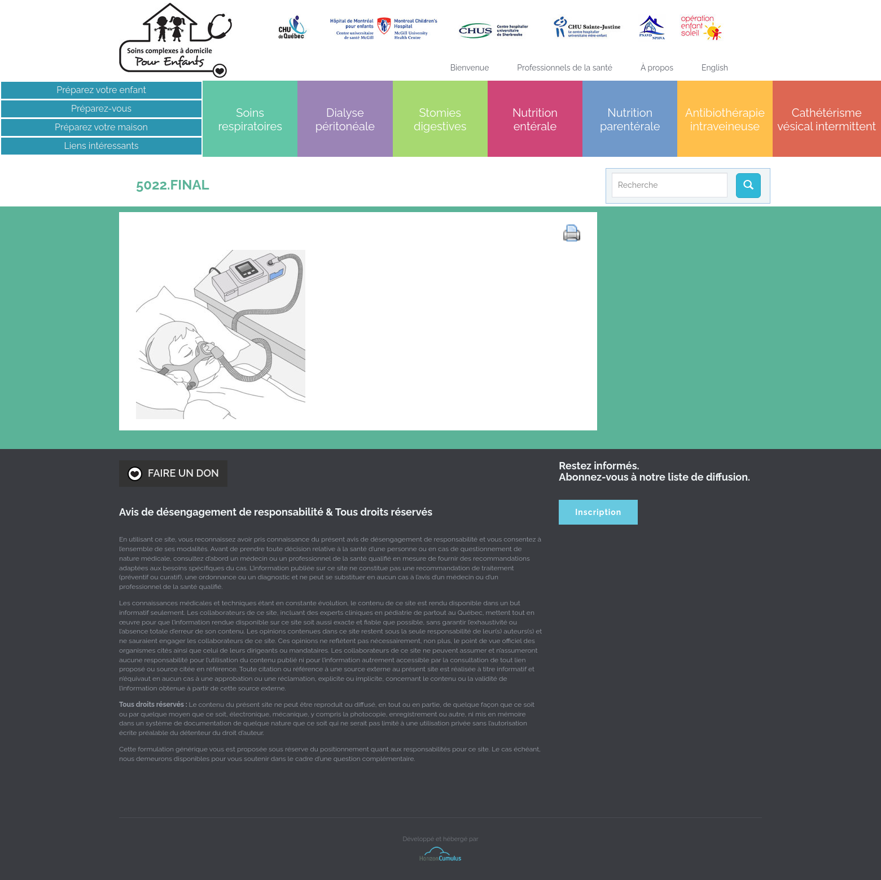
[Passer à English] (714, 68)
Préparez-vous (101, 108)
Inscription (598, 512)
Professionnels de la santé (564, 67)
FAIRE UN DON (173, 474)
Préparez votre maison (101, 127)
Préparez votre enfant (101, 90)
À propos (657, 67)
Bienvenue (469, 67)
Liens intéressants (101, 145)
